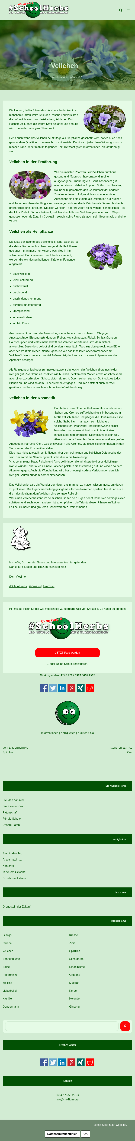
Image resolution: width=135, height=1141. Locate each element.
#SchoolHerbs (18, 587)
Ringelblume (77, 969)
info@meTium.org (67, 1101)
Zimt (72, 945)
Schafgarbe (76, 960)
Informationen (49, 734)
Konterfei (8, 867)
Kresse (73, 937)
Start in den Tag (12, 855)
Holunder (75, 1000)
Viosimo (60, 77)
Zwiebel (7, 945)
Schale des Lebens (15, 880)
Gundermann (11, 1008)
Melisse (7, 984)
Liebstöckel (10, 992)
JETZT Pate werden (67, 654)
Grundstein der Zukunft (17, 908)
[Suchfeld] (120, 10)
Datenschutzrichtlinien (62, 1133)
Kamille (7, 1000)
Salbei (6, 969)
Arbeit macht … (12, 861)
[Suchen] (125, 1028)
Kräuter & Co (76, 77)
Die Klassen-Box (13, 807)
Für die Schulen (12, 820)
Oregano (74, 976)
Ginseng (74, 1008)
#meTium (49, 587)
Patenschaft (10, 814)
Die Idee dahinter (13, 801)
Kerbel (73, 992)
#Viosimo (35, 587)
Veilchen (8, 952)
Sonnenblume (11, 960)
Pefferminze (10, 976)
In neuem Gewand (14, 873)
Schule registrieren (75, 665)
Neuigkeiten (67, 734)
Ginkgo (7, 937)
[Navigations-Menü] (128, 10)
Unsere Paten (11, 826)
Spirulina (74, 952)
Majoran (74, 984)
